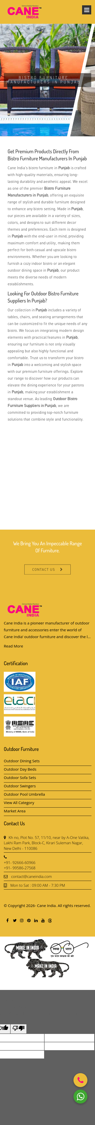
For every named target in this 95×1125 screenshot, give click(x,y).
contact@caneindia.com (31, 876)
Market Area (15, 810)
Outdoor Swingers (20, 785)
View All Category (19, 802)
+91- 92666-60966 (19, 862)
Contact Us (43, 574)
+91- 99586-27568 (19, 867)
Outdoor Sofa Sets (20, 777)
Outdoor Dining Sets (22, 760)
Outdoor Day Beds (20, 769)
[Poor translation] (18, 1029)
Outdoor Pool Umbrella (24, 794)
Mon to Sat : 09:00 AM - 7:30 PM (37, 885)
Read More (13, 645)
